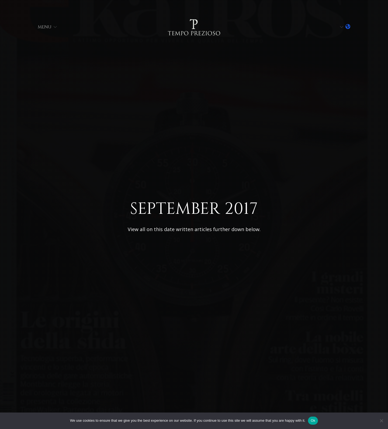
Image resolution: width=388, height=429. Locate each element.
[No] (381, 420)
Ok (313, 420)
